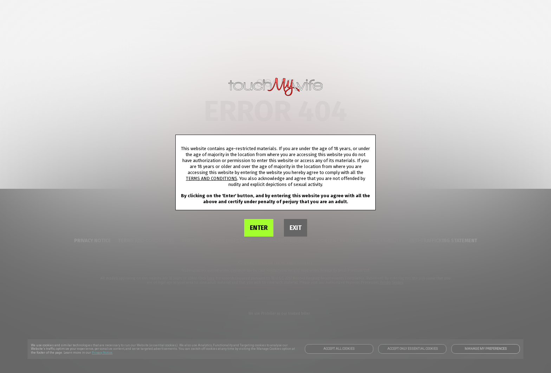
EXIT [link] (296, 228)
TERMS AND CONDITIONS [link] (211, 178)
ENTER (259, 228)
